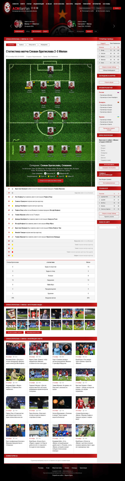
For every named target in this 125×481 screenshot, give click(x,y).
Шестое (103, 158)
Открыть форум (109, 82)
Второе (103, 148)
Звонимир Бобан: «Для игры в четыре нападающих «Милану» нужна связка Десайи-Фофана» (15, 362)
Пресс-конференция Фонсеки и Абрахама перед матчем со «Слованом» (15, 444)
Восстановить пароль (104, 11)
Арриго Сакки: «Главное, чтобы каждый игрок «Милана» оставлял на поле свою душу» (38, 362)
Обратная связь (57, 469)
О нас (47, 469)
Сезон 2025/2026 (59, 4)
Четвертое (104, 153)
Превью (21, 44)
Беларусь (102, 102)
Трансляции (84, 469)
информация (24, 31)
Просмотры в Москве (106, 95)
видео (50, 31)
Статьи (29, 4)
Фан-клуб (69, 4)
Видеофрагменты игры (33, 333)
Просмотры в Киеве (105, 119)
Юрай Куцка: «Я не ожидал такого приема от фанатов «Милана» (84, 362)
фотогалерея (42, 31)
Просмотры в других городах (109, 129)
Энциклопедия (38, 4)
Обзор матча (32, 44)
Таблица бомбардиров (109, 70)
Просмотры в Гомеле (106, 107)
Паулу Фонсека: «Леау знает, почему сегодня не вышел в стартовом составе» (37, 416)
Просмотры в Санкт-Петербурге (108, 97)
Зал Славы (106, 4)
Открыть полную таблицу (109, 67)
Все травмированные (109, 183)
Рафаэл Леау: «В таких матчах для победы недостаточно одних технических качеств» (15, 416)
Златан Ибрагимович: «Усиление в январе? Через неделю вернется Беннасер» (61, 416)
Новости (15, 4)
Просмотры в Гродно (106, 109)
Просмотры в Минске (106, 105)
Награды (75, 469)
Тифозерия (87, 4)
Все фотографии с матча (15, 333)
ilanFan (21, 8)
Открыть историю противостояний (50, 181)
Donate (67, 469)
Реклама (40, 469)
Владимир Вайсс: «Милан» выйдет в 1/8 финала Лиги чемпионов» (13, 388)
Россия (101, 92)
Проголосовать (109, 164)
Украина (101, 117)
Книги (22, 4)
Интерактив (97, 4)
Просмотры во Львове (106, 122)
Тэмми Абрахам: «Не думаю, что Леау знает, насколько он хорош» (62, 388)
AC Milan (49, 4)
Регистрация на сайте (88, 11)
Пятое (103, 155)
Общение (78, 4)
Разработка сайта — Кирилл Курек (62, 476)
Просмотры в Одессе (106, 124)
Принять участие (109, 216)
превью (94, 31)
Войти (117, 8)
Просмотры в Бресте (106, 112)
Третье (103, 150)
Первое (103, 146)
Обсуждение (44, 44)
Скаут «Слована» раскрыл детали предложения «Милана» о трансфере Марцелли (62, 362)
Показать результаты (109, 168)
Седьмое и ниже (106, 160)
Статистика (11, 44)
